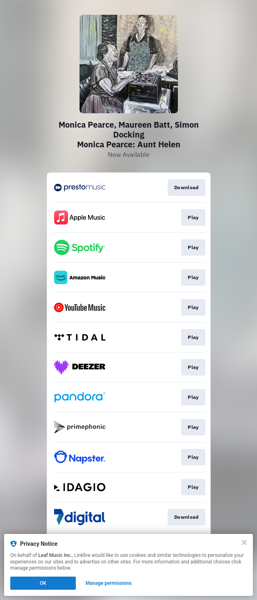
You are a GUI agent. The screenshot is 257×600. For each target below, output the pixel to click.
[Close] (244, 542)
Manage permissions (109, 583)
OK (43, 583)
